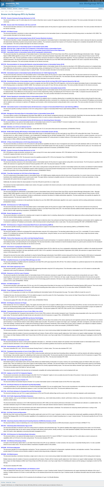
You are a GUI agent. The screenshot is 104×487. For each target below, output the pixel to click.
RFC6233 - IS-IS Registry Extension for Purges (14, 302)
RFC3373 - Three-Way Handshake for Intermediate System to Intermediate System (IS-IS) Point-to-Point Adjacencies (33, 50)
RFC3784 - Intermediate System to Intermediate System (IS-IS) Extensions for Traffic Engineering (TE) (29, 72)
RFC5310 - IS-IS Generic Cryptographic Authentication (16, 246)
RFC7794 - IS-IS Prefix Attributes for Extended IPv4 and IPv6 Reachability (21, 391)
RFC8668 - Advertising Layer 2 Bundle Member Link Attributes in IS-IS (20, 468)
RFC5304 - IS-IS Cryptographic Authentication (13, 189)
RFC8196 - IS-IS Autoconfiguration (10, 447)
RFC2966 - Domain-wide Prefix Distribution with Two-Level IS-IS (18, 24)
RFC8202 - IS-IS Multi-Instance (9, 454)
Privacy (13, 482)
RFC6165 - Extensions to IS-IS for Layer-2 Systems (15, 273)
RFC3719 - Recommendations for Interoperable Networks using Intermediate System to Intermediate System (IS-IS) (32, 64)
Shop (93, 0)
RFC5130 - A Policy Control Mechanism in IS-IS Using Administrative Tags (21, 142)
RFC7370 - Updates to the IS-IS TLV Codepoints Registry (16, 373)
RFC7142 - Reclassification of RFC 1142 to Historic (15, 346)
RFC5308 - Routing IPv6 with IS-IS (10, 229)
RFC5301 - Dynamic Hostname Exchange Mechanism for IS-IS (18, 150)
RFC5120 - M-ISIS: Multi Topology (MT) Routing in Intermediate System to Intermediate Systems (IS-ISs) (29, 131)
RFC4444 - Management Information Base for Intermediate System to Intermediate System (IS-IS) (27, 113)
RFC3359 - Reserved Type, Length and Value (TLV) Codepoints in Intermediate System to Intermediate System (31, 48)
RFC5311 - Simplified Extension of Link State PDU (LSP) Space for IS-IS (20, 260)
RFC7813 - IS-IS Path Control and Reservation (13, 412)
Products (9, 8)
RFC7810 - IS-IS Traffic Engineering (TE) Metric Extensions (17, 396)
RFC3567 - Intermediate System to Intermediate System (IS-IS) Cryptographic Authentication (26, 52)
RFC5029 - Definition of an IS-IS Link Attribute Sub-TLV (16, 126)
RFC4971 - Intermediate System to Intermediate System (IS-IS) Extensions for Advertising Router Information (31, 120)
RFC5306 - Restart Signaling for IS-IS (11, 213)
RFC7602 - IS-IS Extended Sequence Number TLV (14, 379)
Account (89, 0)
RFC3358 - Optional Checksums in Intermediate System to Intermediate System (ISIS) (24, 46)
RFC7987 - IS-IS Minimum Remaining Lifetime (13, 441)
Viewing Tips (8, 482)
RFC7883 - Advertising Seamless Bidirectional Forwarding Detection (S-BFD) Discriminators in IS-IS (28, 421)
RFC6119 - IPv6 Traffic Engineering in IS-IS (13, 266)
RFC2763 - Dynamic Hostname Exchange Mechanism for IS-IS (18, 18)
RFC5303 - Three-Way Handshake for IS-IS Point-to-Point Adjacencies (20, 173)
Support (20, 8)
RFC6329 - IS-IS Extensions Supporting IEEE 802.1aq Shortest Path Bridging (22, 318)
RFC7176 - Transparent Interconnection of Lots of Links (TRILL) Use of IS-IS (22, 351)
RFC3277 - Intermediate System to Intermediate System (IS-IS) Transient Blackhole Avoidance (26, 38)
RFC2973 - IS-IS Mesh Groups (9, 31)
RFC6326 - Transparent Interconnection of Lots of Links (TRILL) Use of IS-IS (22, 311)
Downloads (97, 0)
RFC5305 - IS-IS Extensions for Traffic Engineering (15, 204)
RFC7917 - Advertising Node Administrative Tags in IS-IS (16, 425)
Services (15, 8)
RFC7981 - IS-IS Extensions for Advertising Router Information (18, 434)
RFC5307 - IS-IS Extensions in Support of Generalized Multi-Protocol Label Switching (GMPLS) (27, 224)
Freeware (3, 8)
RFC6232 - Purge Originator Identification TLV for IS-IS (16, 290)
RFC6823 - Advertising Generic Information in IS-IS (15, 340)
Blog (102, 0)
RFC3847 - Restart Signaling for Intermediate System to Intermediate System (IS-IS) (24, 96)
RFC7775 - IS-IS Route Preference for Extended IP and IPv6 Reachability (21, 384)
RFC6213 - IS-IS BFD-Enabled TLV (10, 283)
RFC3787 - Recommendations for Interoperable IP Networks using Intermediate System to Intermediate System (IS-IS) (33, 88)
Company (26, 8)
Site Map (3, 482)
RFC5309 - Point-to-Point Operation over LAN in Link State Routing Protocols (22, 238)
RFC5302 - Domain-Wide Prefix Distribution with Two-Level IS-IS (18, 160)
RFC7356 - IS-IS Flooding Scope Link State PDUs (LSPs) (16, 359)
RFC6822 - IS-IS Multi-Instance (9, 328)
